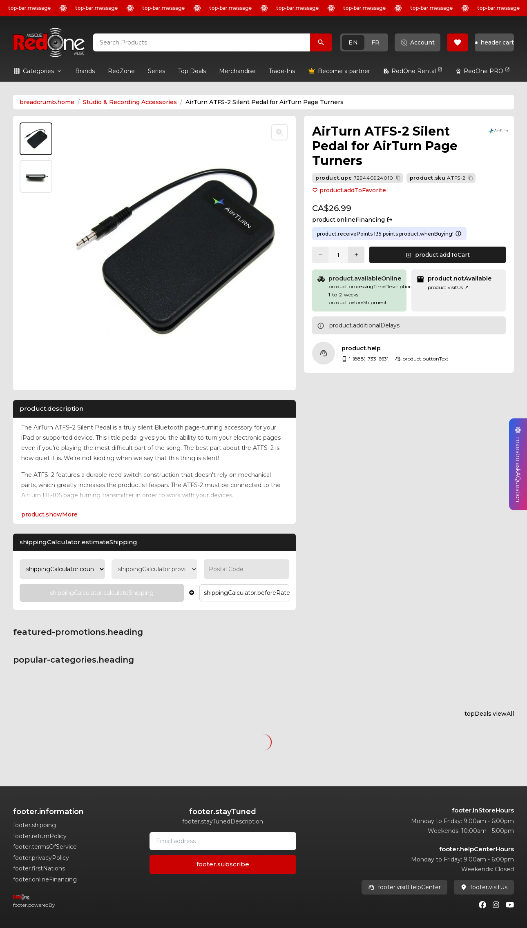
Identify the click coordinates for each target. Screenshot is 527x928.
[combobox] (201, 42)
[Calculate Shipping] (102, 593)
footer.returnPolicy (40, 836)
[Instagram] (496, 904)
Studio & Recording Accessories (130, 102)
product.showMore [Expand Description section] (49, 514)
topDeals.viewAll (489, 713)
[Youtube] (510, 904)
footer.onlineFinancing (45, 879)
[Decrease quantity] (320, 255)
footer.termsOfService (45, 846)
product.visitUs (448, 287)
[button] (364, 42)
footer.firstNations (39, 868)
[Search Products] (321, 42)
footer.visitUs (483, 887)
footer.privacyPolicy (41, 857)
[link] (85, 71)
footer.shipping (34, 825)
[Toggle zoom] (279, 132)
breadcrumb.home (47, 102)
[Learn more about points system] (458, 233)
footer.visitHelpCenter (404, 887)
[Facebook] (482, 904)
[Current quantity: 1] (338, 255)
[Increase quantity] (356, 255)
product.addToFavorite (349, 190)
